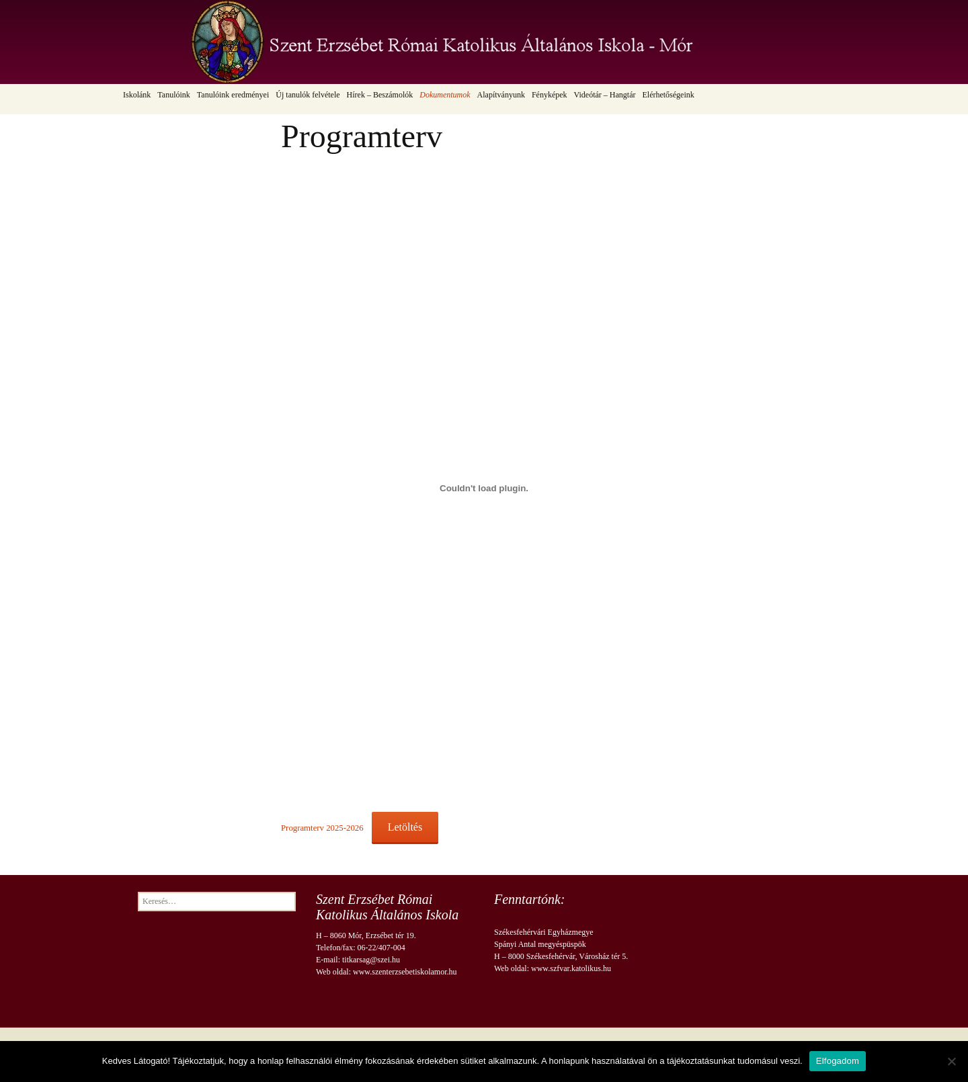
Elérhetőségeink (668, 94)
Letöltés (405, 827)
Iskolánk (137, 94)
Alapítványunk (501, 94)
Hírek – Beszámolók (380, 94)
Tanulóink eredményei (233, 94)
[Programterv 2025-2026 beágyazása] (484, 488)
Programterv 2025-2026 (322, 828)
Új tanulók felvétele (307, 94)
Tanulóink (173, 94)
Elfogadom (837, 1061)
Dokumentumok (444, 94)
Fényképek (549, 94)
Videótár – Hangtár (605, 94)
